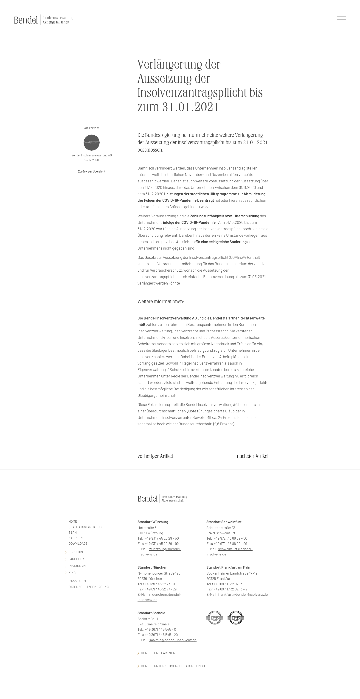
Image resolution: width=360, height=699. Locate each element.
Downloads (78, 543)
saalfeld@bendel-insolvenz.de (173, 640)
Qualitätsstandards (85, 527)
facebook (76, 559)
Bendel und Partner (158, 653)
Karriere (76, 538)
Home (73, 521)
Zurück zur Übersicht (91, 171)
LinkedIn (76, 552)
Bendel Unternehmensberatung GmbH (173, 666)
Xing (72, 573)
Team (73, 532)
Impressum (77, 581)
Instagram (77, 566)
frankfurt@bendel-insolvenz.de (243, 594)
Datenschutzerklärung (89, 587)
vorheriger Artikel (155, 456)
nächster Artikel (252, 456)
